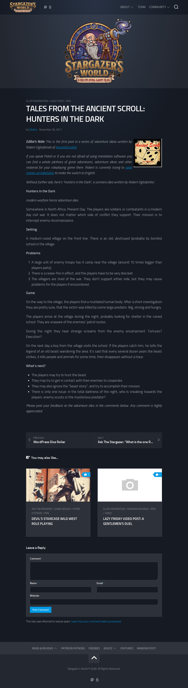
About (125, 7)
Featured (126, 648)
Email (100, 583)
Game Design (62, 509)
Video (108, 513)
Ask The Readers (42, 509)
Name (34, 583)
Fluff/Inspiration (37, 101)
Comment (36, 558)
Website (34, 595)
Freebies (94, 648)
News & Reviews (42, 648)
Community (157, 7)
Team (141, 7)
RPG (68, 101)
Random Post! (146, 648)
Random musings (138, 509)
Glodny (33, 129)
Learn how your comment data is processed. (96, 621)
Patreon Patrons (73, 648)
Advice (108, 648)
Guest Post (57, 101)
